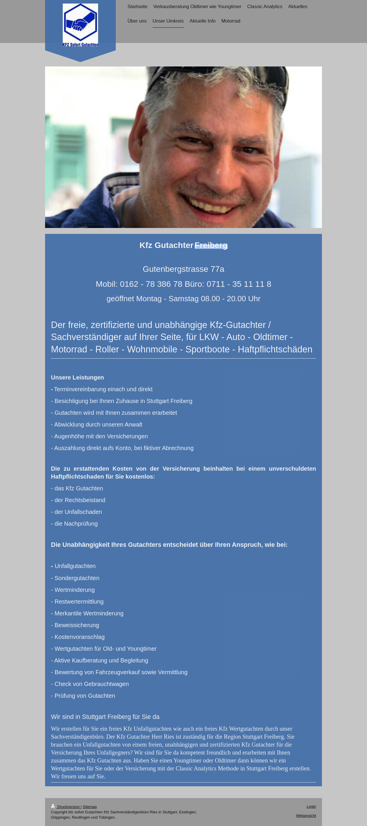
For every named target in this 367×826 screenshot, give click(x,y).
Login (311, 806)
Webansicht (306, 815)
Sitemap (90, 807)
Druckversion (66, 807)
